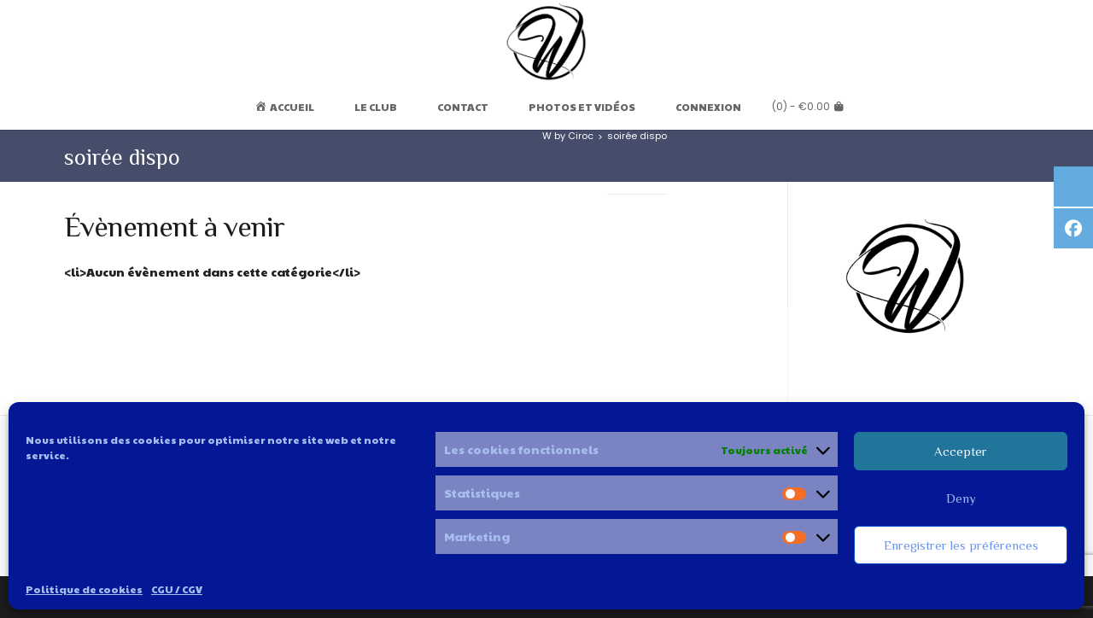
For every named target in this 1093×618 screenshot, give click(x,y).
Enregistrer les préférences (961, 545)
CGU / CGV (176, 589)
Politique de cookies (84, 589)
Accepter (960, 451)
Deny (961, 498)
